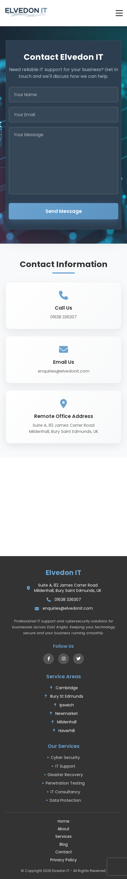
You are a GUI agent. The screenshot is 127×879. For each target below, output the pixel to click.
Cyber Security (65, 757)
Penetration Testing (65, 783)
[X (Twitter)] (78, 658)
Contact (63, 852)
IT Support (65, 766)
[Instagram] (63, 658)
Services (63, 836)
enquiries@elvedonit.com (68, 608)
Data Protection (65, 800)
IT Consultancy (65, 792)
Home (63, 821)
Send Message (63, 211)
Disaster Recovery (65, 774)
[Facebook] (48, 658)
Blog (64, 844)
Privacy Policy (63, 860)
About (63, 829)
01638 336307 (67, 599)
